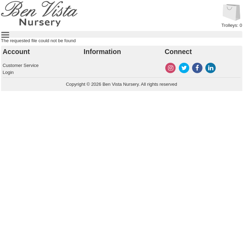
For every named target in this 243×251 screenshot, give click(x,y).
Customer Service (21, 65)
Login (8, 72)
